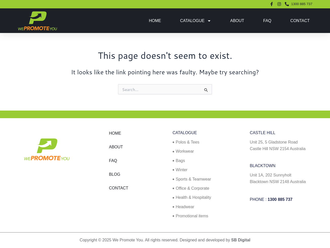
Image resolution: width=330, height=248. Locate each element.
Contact (300, 21)
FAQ (267, 21)
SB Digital (241, 240)
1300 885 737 (280, 199)
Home (155, 21)
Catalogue (195, 20)
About (237, 21)
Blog (114, 174)
